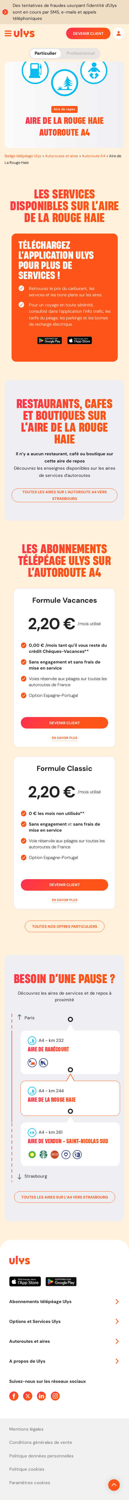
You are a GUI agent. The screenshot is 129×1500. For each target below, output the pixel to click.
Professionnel (81, 53)
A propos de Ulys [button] (64, 1361)
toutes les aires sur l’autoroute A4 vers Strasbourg (64, 495)
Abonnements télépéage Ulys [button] (64, 1301)
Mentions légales (26, 1429)
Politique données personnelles (41, 1456)
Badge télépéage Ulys (23, 155)
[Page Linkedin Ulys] (41, 1396)
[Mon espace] (118, 33)
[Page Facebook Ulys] (13, 1396)
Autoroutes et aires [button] (64, 1341)
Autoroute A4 (93, 155)
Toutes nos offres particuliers (64, 926)
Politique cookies (26, 1469)
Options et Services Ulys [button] (64, 1321)
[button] (64, 737)
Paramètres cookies (29, 1483)
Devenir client (88, 33)
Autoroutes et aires (61, 155)
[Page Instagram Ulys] (55, 1396)
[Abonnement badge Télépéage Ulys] (24, 33)
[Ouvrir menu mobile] (8, 33)
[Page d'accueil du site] (19, 1261)
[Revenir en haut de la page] (114, 1485)
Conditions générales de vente (40, 1442)
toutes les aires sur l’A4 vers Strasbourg (64, 1197)
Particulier (45, 53)
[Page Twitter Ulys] (27, 1396)
